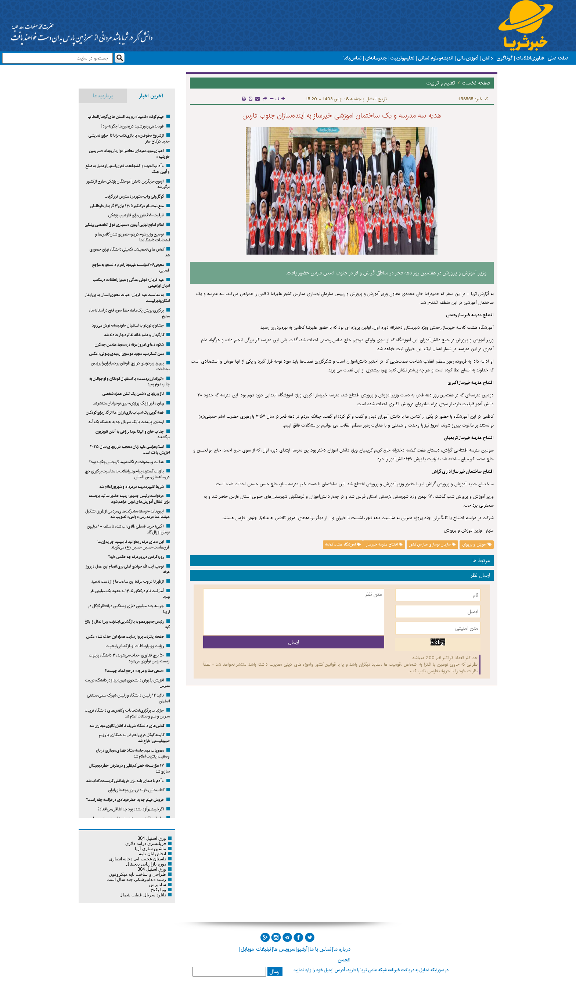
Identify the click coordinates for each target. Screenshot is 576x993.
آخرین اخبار (151, 95)
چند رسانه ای (376, 58)
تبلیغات (263, 949)
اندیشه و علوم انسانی (435, 58)
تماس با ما (352, 58)
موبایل (247, 949)
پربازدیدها (103, 95)
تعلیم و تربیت (402, 58)
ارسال (275, 971)
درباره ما (342, 949)
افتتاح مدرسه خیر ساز (384, 544)
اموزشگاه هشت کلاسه (343, 544)
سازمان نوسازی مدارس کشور (432, 544)
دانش (487, 58)
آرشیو (302, 949)
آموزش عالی (467, 58)
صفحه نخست (476, 83)
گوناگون (504, 58)
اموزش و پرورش (477, 544)
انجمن (344, 960)
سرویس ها (284, 949)
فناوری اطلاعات (530, 58)
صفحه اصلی (558, 58)
